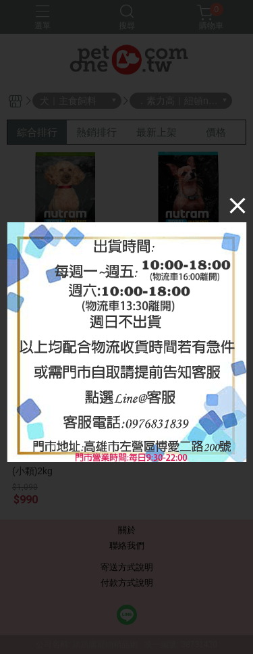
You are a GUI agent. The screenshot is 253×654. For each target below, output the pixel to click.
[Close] (237, 205)
